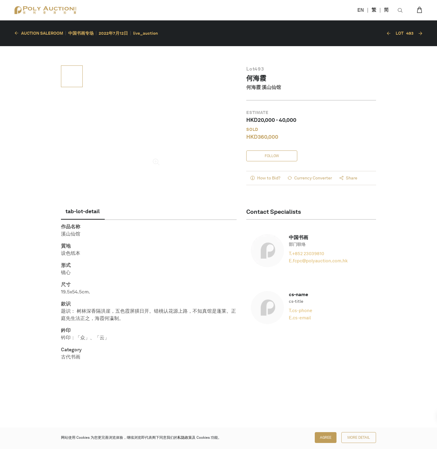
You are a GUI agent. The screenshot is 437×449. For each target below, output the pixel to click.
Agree (325, 437)
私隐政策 (184, 437)
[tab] (83, 211)
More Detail (358, 437)
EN (360, 10)
